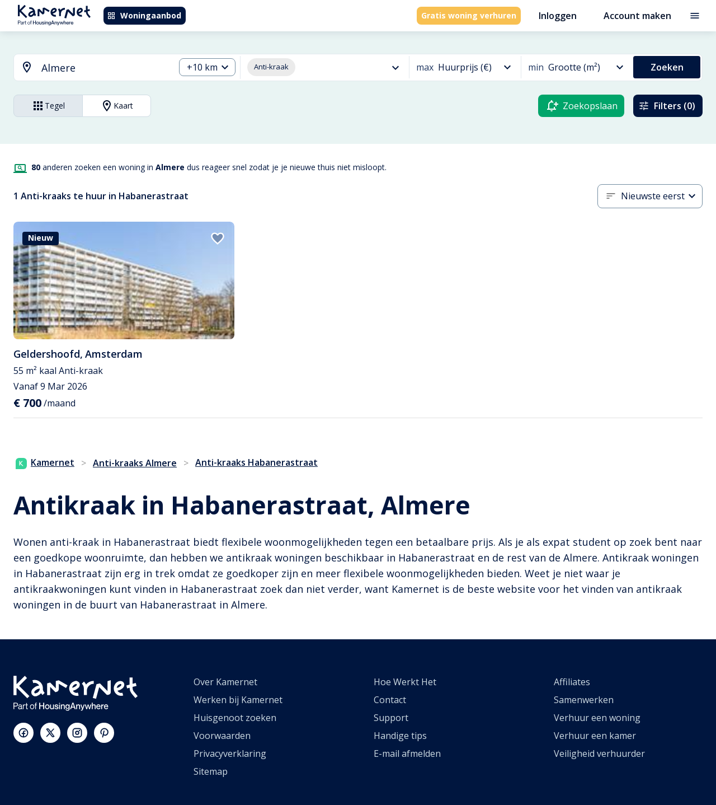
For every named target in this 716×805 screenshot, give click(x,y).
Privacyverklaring (230, 753)
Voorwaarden (222, 735)
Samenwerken (584, 700)
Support (391, 718)
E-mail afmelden (407, 753)
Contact (390, 700)
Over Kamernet (225, 682)
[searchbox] (104, 68)
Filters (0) (666, 106)
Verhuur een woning (597, 718)
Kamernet (45, 462)
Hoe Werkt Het (405, 682)
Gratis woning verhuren (468, 15)
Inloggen (558, 16)
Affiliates (572, 682)
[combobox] (87, 68)
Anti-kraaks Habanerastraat (256, 462)
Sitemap (211, 771)
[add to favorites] (217, 238)
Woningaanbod (144, 15)
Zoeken (667, 67)
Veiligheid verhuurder (599, 753)
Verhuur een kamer (595, 735)
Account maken (637, 16)
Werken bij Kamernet (238, 700)
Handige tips (400, 735)
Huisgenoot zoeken (235, 718)
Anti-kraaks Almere (135, 463)
